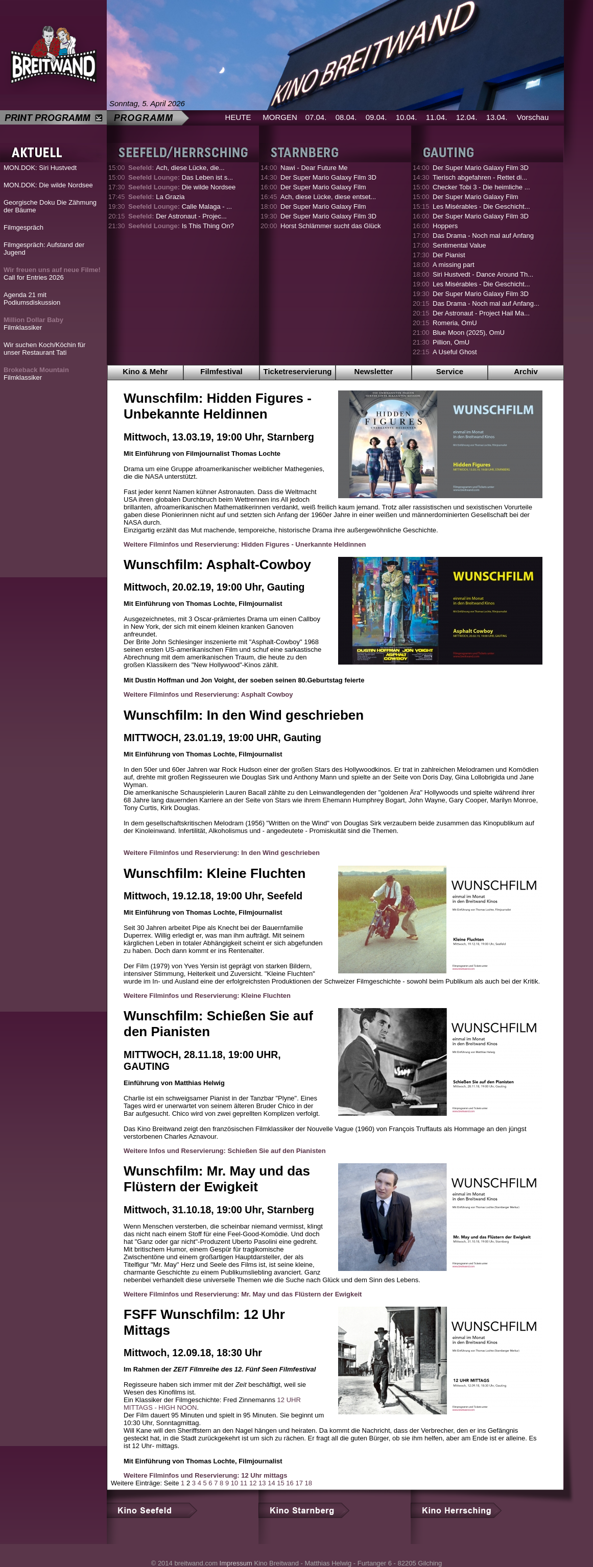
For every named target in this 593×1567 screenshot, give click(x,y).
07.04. (316, 117)
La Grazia (156, 197)
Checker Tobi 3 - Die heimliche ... (481, 187)
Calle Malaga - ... (180, 206)
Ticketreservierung (298, 371)
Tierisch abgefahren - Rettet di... (480, 177)
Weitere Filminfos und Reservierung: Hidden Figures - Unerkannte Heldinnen (245, 544)
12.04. (467, 117)
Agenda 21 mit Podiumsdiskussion (32, 298)
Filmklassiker (33, 323)
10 (234, 1483)
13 (262, 1483)
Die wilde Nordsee (181, 187)
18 (308, 1483)
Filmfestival (221, 371)
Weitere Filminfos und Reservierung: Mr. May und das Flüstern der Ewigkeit (243, 1294)
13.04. (497, 117)
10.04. (406, 117)
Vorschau (533, 117)
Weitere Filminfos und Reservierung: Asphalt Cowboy (208, 694)
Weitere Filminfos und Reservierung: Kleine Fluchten (207, 995)
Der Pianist (449, 255)
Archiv (526, 371)
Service (449, 371)
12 (252, 1483)
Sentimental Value (459, 245)
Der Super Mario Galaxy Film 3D (328, 177)
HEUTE (238, 117)
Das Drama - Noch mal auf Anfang (483, 235)
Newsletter (373, 371)
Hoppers (445, 226)
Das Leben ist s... (180, 177)
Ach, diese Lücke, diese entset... (328, 197)
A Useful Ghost (455, 352)
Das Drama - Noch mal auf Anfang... (486, 303)
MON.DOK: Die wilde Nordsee (48, 185)
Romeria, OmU (455, 323)
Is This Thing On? (181, 226)
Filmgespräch (23, 227)
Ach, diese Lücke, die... (176, 168)
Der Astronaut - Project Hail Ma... (481, 313)
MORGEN (280, 117)
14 (271, 1483)
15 (280, 1483)
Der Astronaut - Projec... (177, 216)
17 (298, 1483)
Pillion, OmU (451, 342)
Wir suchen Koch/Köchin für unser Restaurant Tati (44, 348)
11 (243, 1483)
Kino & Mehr (145, 371)
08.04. (346, 117)
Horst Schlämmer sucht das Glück (330, 226)
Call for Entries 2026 (52, 273)
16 (289, 1483)
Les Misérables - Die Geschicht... (481, 206)
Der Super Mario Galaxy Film (323, 187)
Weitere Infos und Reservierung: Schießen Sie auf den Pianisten (225, 1151)
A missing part (454, 264)
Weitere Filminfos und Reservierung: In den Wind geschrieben (222, 852)
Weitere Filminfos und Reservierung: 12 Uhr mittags (206, 1475)
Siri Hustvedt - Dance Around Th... (483, 274)
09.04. (376, 117)
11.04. (436, 117)
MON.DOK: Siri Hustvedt (40, 168)
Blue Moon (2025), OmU (469, 332)
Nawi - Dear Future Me (313, 168)
